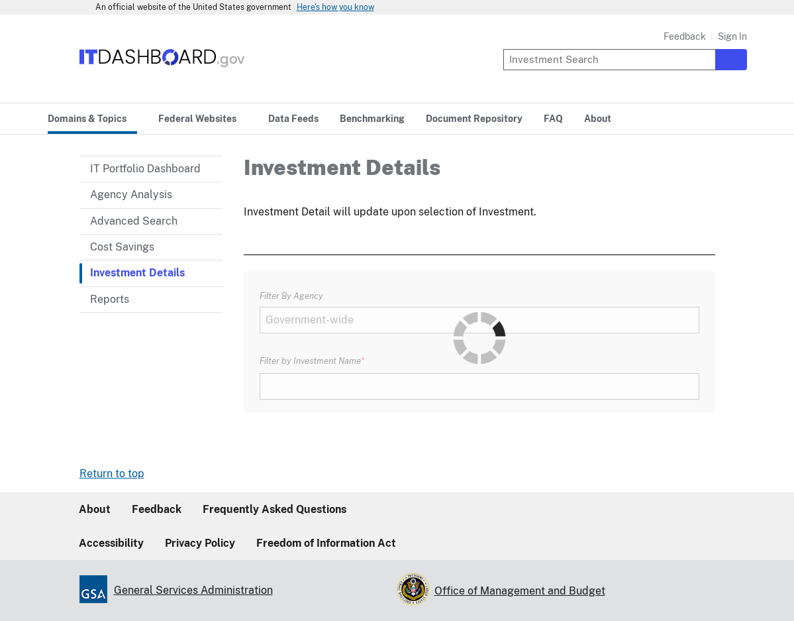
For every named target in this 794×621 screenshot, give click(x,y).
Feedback (685, 36)
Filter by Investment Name (310, 360)
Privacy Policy (200, 543)
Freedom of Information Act (326, 543)
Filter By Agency (291, 295)
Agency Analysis (131, 194)
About (95, 509)
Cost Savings (122, 247)
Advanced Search (133, 221)
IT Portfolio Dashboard (145, 168)
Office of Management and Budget (519, 591)
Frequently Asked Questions (274, 509)
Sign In (732, 36)
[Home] (162, 68)
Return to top (111, 473)
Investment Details (137, 272)
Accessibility (111, 543)
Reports (109, 299)
